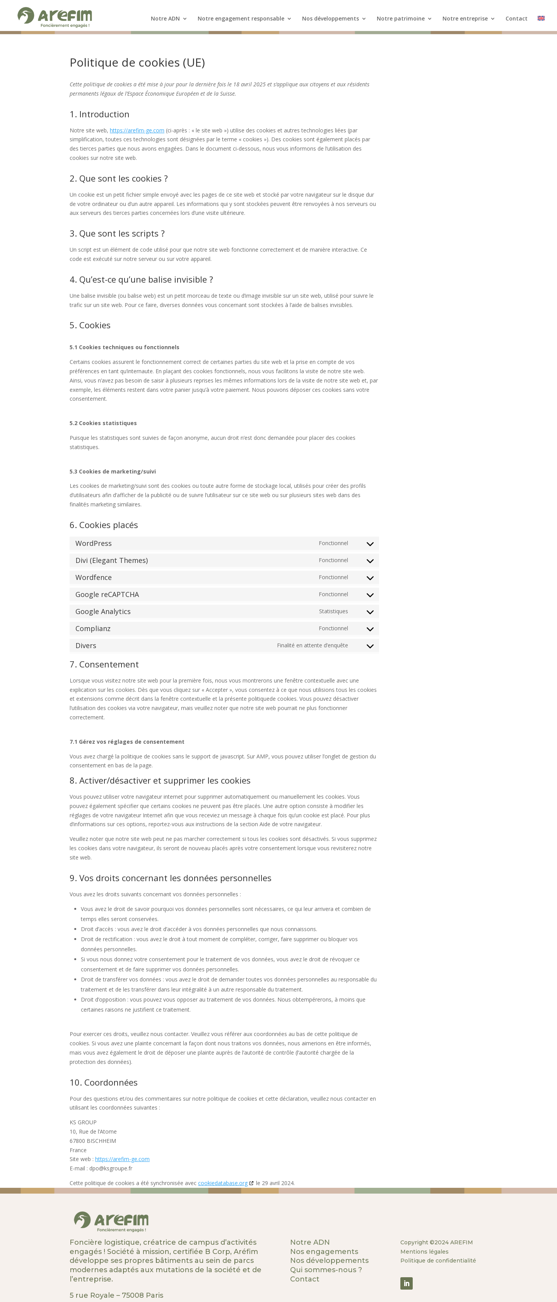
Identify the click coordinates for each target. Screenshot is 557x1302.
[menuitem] (541, 25)
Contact (517, 19)
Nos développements (330, 19)
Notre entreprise (465, 19)
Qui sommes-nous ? (326, 1270)
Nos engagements (324, 1251)
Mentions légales (424, 1251)
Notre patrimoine (401, 19)
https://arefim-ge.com (137, 130)
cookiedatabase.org (223, 1183)
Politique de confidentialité (438, 1260)
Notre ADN (165, 19)
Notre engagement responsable (241, 19)
